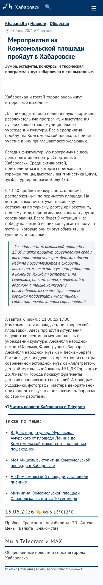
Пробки (12, 523)
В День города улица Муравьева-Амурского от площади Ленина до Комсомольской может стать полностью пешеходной (48, 442)
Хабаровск (20, 7)
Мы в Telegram (24, 542)
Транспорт (32, 523)
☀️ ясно (54, 513)
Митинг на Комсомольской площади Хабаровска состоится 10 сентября (45, 496)
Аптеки (87, 523)
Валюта (26, 529)
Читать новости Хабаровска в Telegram (47, 406)
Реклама (11, 570)
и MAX (54, 542)
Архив (40, 570)
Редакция (26, 570)
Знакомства (47, 529)
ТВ (74, 523)
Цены (10, 529)
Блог (50, 570)
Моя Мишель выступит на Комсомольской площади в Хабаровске (50, 463)
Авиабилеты (57, 523)
